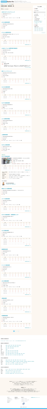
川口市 (6, 362)
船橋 (17, 373)
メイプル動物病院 (6, 198)
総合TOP (8, 397)
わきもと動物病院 (6, 145)
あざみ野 (9, 370)
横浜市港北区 (18, 361)
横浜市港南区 (21, 361)
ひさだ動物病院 (5, 230)
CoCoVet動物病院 (6, 87)
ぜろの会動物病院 (6, 22)
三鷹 (11, 369)
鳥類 (17, 340)
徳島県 (8, 353)
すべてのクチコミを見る (28, 67)
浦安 (6, 373)
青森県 (6, 350)
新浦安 (8, 373)
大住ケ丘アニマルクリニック (8, 12)
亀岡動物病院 (5, 249)
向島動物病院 (5, 315)
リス (15, 340)
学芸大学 (29, 369)
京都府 (10, 4)
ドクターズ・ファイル (24, 398)
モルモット (7, 340)
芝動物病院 (4, 298)
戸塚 (14, 370)
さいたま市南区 (17, 362)
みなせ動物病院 (5, 281)
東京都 (6, 345)
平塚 (12, 370)
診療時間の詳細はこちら (28, 44)
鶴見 (11, 370)
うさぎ (13, 340)
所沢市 (8, 362)
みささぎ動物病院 (6, 156)
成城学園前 (20, 369)
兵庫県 (11, 346)
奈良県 (13, 346)
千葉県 (13, 345)
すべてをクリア (43, 32)
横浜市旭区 (32, 361)
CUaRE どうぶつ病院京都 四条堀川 (10, 48)
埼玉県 (11, 345)
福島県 (17, 350)
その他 (25, 340)
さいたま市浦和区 (12, 362)
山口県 (15, 353)
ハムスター (4, 340)
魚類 (23, 340)
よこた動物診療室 (6, 118)
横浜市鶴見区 (25, 361)
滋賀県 (18, 346)
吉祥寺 (10, 369)
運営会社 (8, 402)
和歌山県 (15, 346)
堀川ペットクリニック (7, 71)
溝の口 (20, 370)
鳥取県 (17, 353)
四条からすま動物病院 (7, 188)
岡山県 (21, 353)
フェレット (10, 340)
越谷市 (26, 362)
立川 (7, 369)
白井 (15, 373)
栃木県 (15, 345)
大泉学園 (18, 369)
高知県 (13, 353)
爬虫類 (19, 340)
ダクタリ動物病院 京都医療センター (10, 214)
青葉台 (6, 370)
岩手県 (13, 350)
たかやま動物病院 (6, 103)
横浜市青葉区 (7, 361)
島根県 (19, 353)
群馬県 (20, 345)
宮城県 (15, 350)
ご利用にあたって (9, 398)
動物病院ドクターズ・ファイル (4, 4)
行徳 (18, 373)
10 (18, 331)
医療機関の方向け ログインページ (35, 397)
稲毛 (20, 373)
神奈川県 (9, 345)
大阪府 (6, 346)
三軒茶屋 (23, 369)
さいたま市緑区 (23, 362)
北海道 (6, 349)
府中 (13, 369)
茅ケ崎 (18, 370)
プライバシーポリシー (10, 399)
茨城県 (18, 345)
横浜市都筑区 (14, 361)
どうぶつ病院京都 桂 (6, 32)
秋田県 (8, 350)
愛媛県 (11, 353)
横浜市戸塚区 (29, 361)
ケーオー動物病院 (6, 265)
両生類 (21, 340)
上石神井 (26, 369)
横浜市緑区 (10, 361)
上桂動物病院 (5, 134)
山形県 (11, 350)
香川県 (6, 353)
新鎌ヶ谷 (22, 373)
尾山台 (15, 369)
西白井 (13, 373)
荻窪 (6, 369)
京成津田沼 (10, 373)
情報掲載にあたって (17, 398)
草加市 (20, 362)
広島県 (24, 353)
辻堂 (15, 370)
